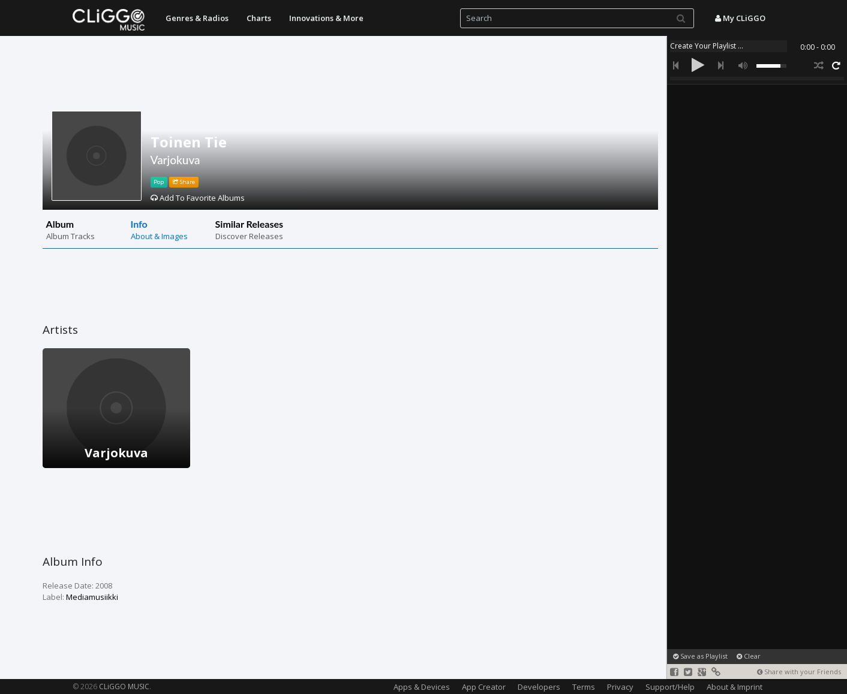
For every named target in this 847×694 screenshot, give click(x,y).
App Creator (484, 686)
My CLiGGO (740, 18)
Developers (539, 686)
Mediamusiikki (92, 597)
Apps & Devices (422, 686)
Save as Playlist (700, 655)
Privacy (620, 686)
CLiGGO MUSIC (124, 686)
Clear (749, 655)
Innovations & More (326, 18)
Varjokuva (175, 160)
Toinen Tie (189, 142)
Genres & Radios (197, 18)
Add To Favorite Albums (198, 197)
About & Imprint (734, 686)
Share (184, 182)
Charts (259, 18)
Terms (583, 686)
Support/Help (670, 686)
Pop (159, 182)
